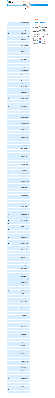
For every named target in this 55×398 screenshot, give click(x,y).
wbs (8, 378)
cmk (8, 79)
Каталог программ (31, 1)
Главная (8, 15)
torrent (8, 342)
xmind (8, 389)
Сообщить (35, 19)
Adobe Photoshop (44, 41)
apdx (8, 33)
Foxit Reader (43, 33)
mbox (8, 217)
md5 (8, 220)
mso (8, 240)
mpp (8, 234)
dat (33, 42)
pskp (8, 290)
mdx (8, 223)
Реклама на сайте (45, 1)
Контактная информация (37, 1)
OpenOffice (43, 29)
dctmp (8, 106)
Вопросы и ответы (26, 1)
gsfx (8, 173)
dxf (33, 33)
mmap (8, 229)
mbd (8, 214)
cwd (8, 98)
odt (33, 30)
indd (8, 184)
